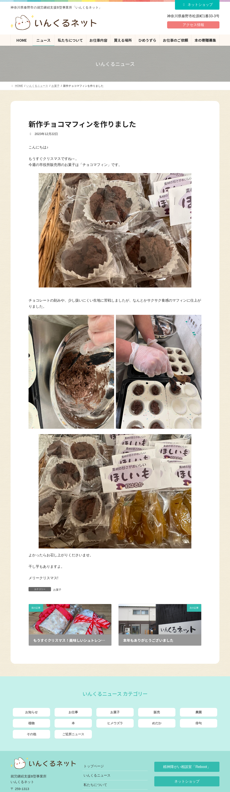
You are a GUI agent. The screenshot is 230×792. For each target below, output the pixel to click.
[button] (186, 767)
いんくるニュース (97, 775)
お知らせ (31, 712)
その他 (31, 734)
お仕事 (73, 712)
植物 (31, 723)
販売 (157, 712)
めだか (156, 723)
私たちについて (95, 785)
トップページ (94, 766)
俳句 (198, 723)
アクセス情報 (193, 25)
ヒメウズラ (115, 723)
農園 (198, 712)
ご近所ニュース (73, 734)
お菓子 (57, 589)
